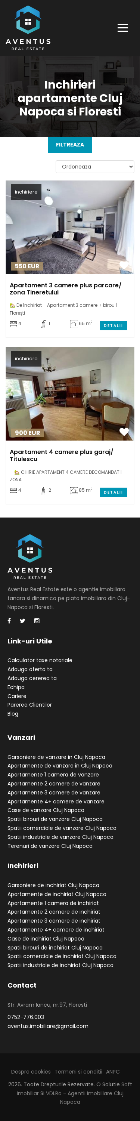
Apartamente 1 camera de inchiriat (53, 903)
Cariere (17, 696)
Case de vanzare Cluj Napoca (45, 810)
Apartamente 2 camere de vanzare (53, 783)
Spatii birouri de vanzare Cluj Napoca (55, 819)
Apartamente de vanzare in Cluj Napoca (59, 765)
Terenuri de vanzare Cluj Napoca (50, 846)
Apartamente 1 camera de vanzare (53, 774)
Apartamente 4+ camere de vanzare (56, 801)
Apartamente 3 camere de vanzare (53, 792)
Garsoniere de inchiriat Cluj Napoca (53, 885)
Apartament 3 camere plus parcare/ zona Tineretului (66, 289)
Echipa (16, 687)
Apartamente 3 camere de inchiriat (53, 920)
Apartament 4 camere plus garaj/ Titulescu (61, 455)
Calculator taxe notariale (39, 660)
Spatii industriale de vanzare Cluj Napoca (60, 837)
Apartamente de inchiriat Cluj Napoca (56, 894)
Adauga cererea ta (32, 678)
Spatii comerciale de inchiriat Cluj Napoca (61, 956)
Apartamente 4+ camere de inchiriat (56, 929)
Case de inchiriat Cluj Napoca (45, 938)
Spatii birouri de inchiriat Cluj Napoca (55, 947)
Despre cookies (31, 1071)
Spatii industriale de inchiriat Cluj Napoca (60, 965)
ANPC (113, 1071)
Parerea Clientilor (29, 704)
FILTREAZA (70, 144)
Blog (12, 713)
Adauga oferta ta (30, 669)
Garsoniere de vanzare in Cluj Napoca (56, 757)
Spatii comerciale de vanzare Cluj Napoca (61, 828)
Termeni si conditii (78, 1071)
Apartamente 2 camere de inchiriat (53, 911)
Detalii (113, 325)
